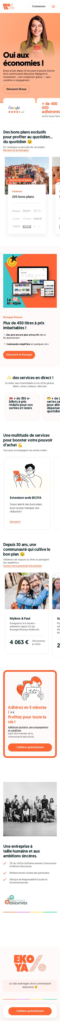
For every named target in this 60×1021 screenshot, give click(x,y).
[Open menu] (53, 6)
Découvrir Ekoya (16, 89)
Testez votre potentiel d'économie (22, 566)
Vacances (17, 191)
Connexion (38, 6)
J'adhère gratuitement (30, 1011)
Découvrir (15, 522)
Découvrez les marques (16, 150)
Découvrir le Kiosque (19, 355)
